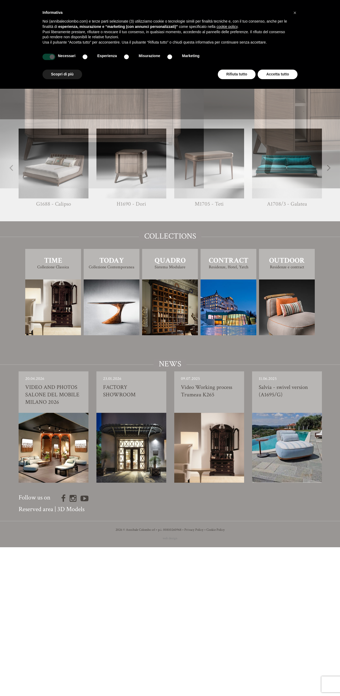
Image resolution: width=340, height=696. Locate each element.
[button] (295, 13)
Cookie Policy (215, 678)
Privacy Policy (193, 678)
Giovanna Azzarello (179, 227)
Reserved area (36, 658)
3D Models (70, 658)
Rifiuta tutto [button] (236, 74)
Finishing (170, 237)
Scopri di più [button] (62, 74)
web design (170, 687)
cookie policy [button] (226, 26)
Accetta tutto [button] (277, 74)
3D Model (170, 252)
